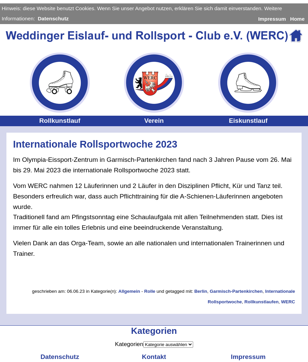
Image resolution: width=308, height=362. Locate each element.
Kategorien (129, 344)
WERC (288, 301)
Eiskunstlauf (248, 120)
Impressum (272, 19)
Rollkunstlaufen (261, 301)
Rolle (149, 291)
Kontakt (154, 356)
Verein (154, 120)
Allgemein (129, 291)
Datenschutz (53, 18)
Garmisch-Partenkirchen (236, 291)
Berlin (200, 291)
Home (297, 19)
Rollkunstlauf (60, 120)
